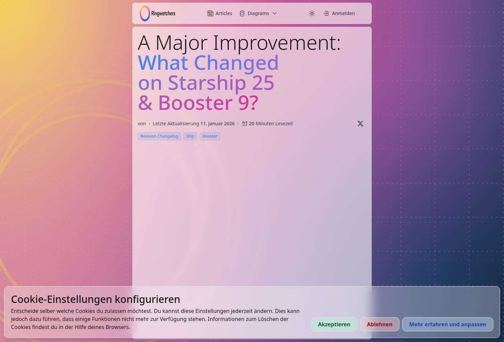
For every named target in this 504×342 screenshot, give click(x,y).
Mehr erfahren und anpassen (447, 324)
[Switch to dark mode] (312, 13)
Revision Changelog (159, 136)
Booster (209, 136)
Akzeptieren (334, 324)
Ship (190, 136)
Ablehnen (379, 324)
